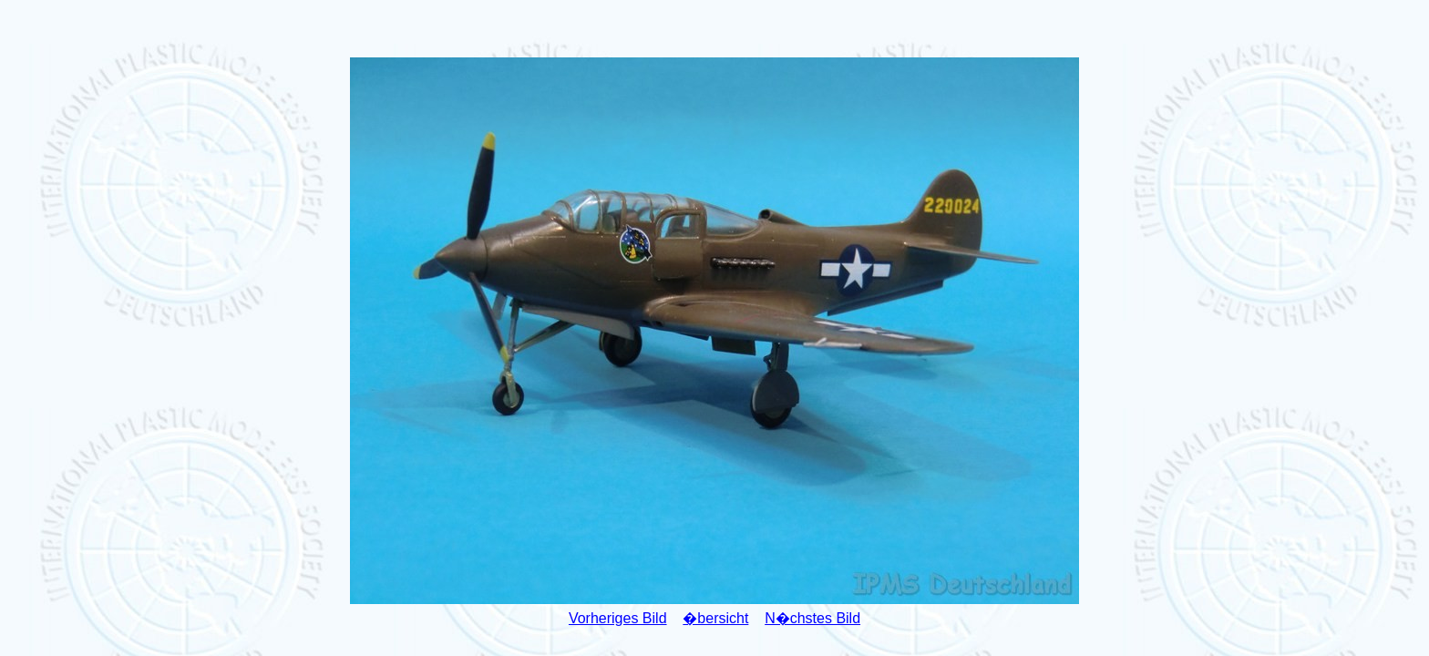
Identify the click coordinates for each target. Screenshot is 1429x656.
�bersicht (715, 618)
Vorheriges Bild (618, 618)
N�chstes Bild (812, 618)
